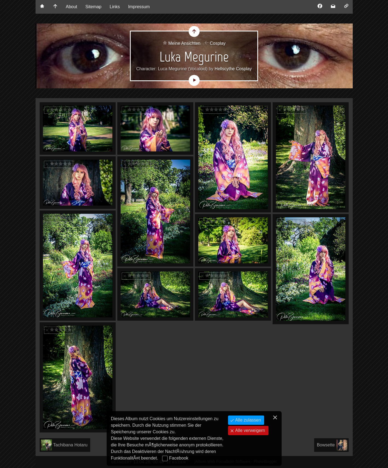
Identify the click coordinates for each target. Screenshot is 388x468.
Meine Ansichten (184, 43)
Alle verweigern (249, 430)
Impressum (139, 6)
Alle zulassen (247, 420)
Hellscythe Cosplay (233, 68)
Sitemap (93, 6)
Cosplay (218, 43)
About (71, 6)
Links (115, 6)
